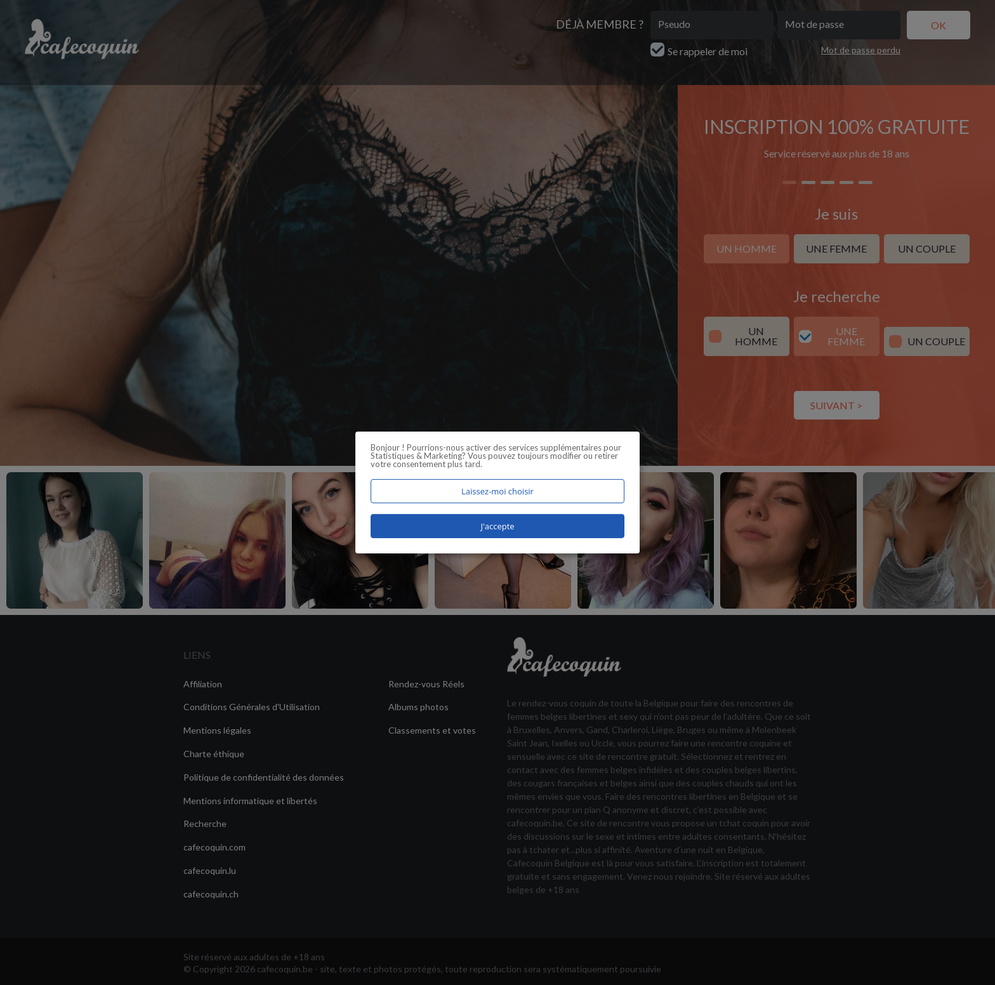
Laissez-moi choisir (497, 491)
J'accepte (497, 526)
